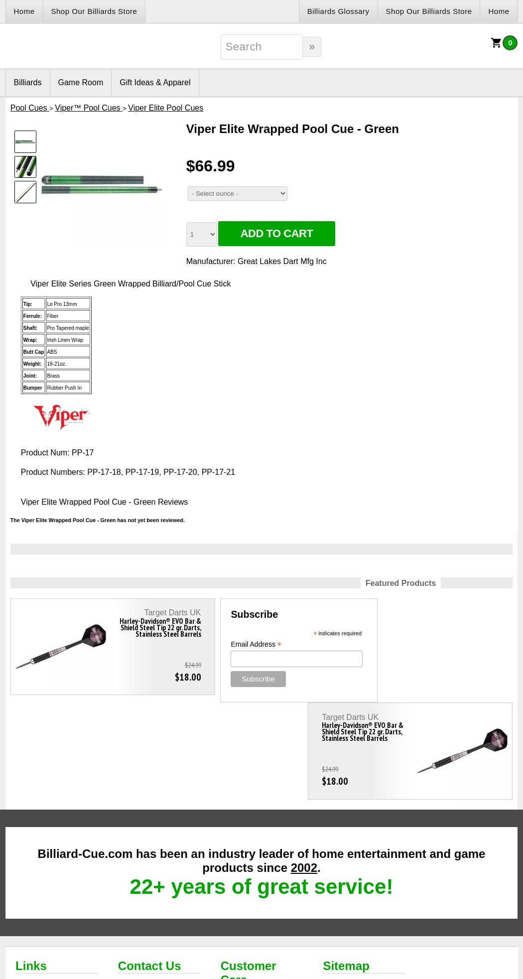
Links (31, 868)
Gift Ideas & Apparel (155, 82)
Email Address (218, 644)
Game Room (81, 82)
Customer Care (248, 875)
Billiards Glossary (338, 11)
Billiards (28, 82)
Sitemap (346, 868)
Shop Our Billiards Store (94, 11)
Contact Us (149, 868)
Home (24, 11)
